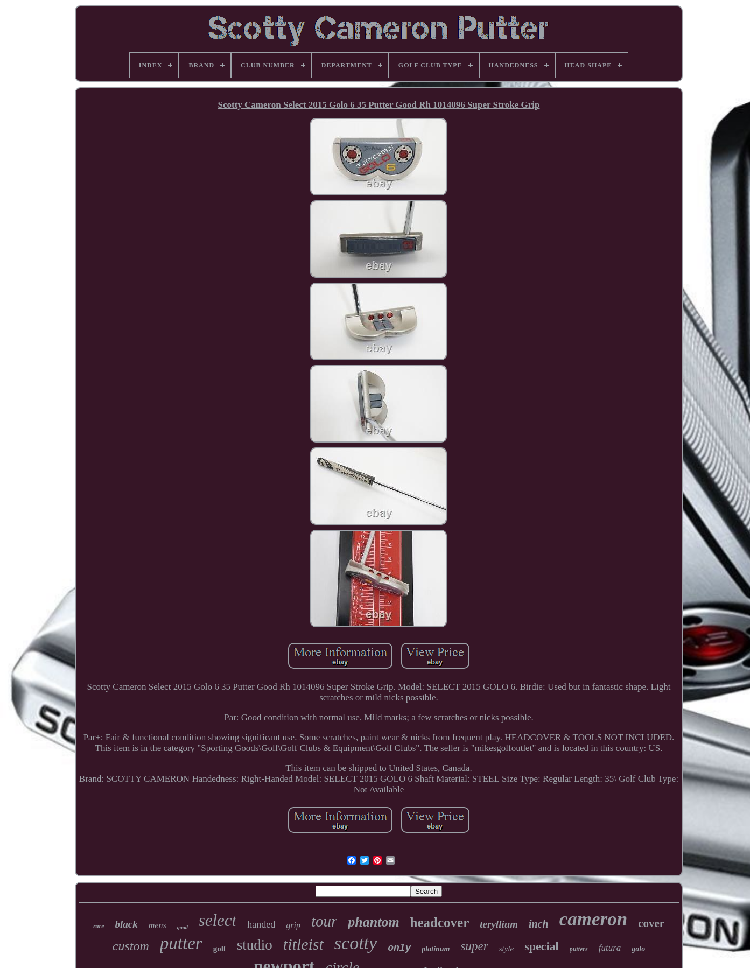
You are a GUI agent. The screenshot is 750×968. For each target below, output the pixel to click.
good (182, 927)
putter (181, 943)
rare (98, 926)
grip (293, 925)
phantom (373, 922)
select (218, 920)
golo (638, 949)
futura (610, 948)
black (126, 924)
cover (651, 923)
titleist (303, 944)
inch (539, 924)
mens (157, 925)
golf (219, 948)
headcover (439, 922)
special (541, 946)
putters (579, 949)
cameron (593, 919)
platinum (436, 949)
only (399, 948)
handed (261, 924)
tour (324, 921)
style (506, 948)
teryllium (499, 924)
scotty (355, 943)
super (474, 946)
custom (131, 946)
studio (254, 945)
